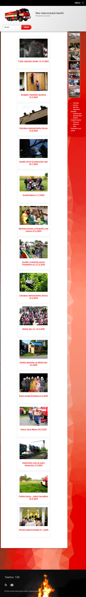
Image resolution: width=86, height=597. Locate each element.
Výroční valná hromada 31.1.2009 (33, 544)
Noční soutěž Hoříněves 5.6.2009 (33, 410)
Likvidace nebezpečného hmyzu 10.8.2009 (33, 143)
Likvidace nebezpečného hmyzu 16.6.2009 (33, 311)
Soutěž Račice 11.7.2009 (33, 209)
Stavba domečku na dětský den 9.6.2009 (33, 377)
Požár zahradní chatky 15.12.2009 (33, 75)
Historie (75, 122)
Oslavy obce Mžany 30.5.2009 (33, 443)
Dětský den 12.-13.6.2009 (33, 343)
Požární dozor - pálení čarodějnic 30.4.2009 (33, 511)
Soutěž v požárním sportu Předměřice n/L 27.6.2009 (33, 277)
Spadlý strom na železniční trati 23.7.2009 (33, 177)
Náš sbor (76, 124)
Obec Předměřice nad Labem (76, 145)
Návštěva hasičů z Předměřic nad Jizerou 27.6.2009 (33, 244)
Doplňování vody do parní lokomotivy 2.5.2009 (33, 478)
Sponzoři (76, 141)
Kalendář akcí (77, 133)
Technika (76, 120)
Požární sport (77, 130)
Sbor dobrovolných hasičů (20, 591)
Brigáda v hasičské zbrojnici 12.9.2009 (33, 110)
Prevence (76, 139)
